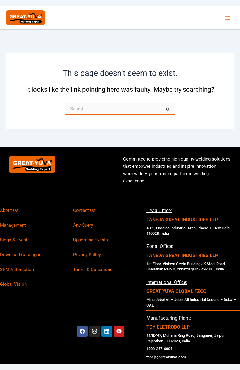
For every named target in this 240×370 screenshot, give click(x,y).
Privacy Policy (87, 254)
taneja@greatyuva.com (166, 357)
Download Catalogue (20, 254)
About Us (9, 210)
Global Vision (13, 284)
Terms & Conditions (92, 269)
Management (13, 225)
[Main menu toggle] (228, 18)
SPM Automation (17, 269)
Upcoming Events (90, 239)
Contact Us (84, 210)
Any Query (83, 225)
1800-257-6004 (159, 348)
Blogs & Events (15, 239)
